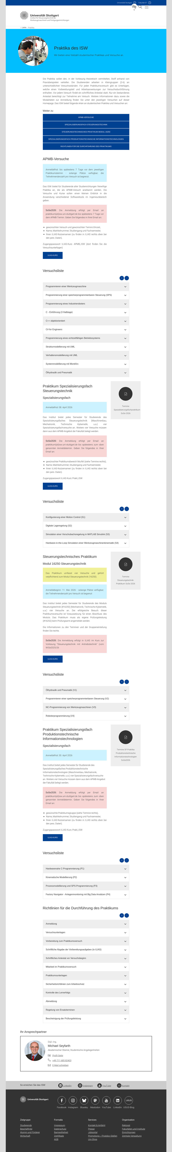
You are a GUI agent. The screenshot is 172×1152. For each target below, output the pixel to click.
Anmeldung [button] (51, 924)
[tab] (86, 286)
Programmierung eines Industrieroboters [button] (65, 304)
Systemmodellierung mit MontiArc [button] (62, 364)
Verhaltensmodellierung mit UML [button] (62, 355)
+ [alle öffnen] (121, 278)
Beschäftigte (26, 1128)
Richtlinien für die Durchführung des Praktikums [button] (86, 146)
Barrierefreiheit (61, 1132)
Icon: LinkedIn (118, 1100)
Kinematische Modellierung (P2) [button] (61, 877)
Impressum (59, 1125)
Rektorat (126, 1125)
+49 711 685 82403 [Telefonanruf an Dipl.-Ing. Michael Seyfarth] (61, 1060)
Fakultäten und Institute (133, 1128)
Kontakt (123, 1085)
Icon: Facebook (62, 1100)
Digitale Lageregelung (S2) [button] (59, 526)
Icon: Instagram (73, 1100)
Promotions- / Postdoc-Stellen (102, 1135)
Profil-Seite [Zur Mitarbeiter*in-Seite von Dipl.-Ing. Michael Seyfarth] (57, 1055)
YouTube (104, 1085)
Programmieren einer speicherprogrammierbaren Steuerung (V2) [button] (77, 698)
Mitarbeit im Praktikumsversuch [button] (61, 967)
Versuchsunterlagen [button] (55, 932)
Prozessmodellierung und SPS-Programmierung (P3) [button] (71, 886)
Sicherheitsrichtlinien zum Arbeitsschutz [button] (65, 984)
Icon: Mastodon (95, 1100)
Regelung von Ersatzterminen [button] (60, 1010)
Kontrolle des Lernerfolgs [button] (58, 992)
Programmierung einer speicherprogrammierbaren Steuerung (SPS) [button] (79, 295)
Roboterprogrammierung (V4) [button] (60, 716)
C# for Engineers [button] (54, 329)
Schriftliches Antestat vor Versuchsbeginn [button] (66, 958)
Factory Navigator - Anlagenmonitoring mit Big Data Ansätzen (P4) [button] (78, 894)
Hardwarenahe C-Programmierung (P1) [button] (65, 868)
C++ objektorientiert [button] (55, 321)
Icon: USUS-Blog (129, 1100)
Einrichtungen (128, 1132)
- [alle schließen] (126, 278)
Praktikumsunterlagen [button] (56, 975)
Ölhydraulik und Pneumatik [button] (59, 372)
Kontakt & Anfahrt (96, 1125)
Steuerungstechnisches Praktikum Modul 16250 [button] (86, 132)
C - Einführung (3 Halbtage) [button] (59, 312)
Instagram (85, 1085)
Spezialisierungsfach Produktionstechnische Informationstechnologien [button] (86, 139)
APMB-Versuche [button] (86, 117)
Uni (124, 3)
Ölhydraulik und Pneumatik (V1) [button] (61, 690)
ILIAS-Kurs (53, 255)
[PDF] (126, 400)
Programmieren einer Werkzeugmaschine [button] (66, 286)
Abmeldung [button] (51, 1001)
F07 (143, 3)
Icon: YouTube (106, 1100)
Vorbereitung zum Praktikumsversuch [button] (64, 941)
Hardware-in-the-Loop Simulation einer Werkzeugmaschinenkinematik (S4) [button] (82, 543)
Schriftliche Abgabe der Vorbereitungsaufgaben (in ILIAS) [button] (74, 949)
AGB (56, 1139)
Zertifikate (59, 1135)
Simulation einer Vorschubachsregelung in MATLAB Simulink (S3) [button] (78, 534)
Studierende (26, 1125)
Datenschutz (60, 1128)
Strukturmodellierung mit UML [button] (60, 347)
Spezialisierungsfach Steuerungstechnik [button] (86, 125)
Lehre (24, 28)
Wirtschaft (25, 1135)
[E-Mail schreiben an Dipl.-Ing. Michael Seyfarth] (58, 1065)
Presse (91, 1128)
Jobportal (92, 1132)
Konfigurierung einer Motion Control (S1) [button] (65, 517)
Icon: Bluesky (84, 1100)
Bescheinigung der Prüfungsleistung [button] (63, 1018)
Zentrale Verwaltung (132, 1135)
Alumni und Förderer (30, 1132)
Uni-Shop (92, 1139)
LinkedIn (65, 1085)
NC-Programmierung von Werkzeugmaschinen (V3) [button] (71, 707)
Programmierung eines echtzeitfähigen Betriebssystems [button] (73, 338)
